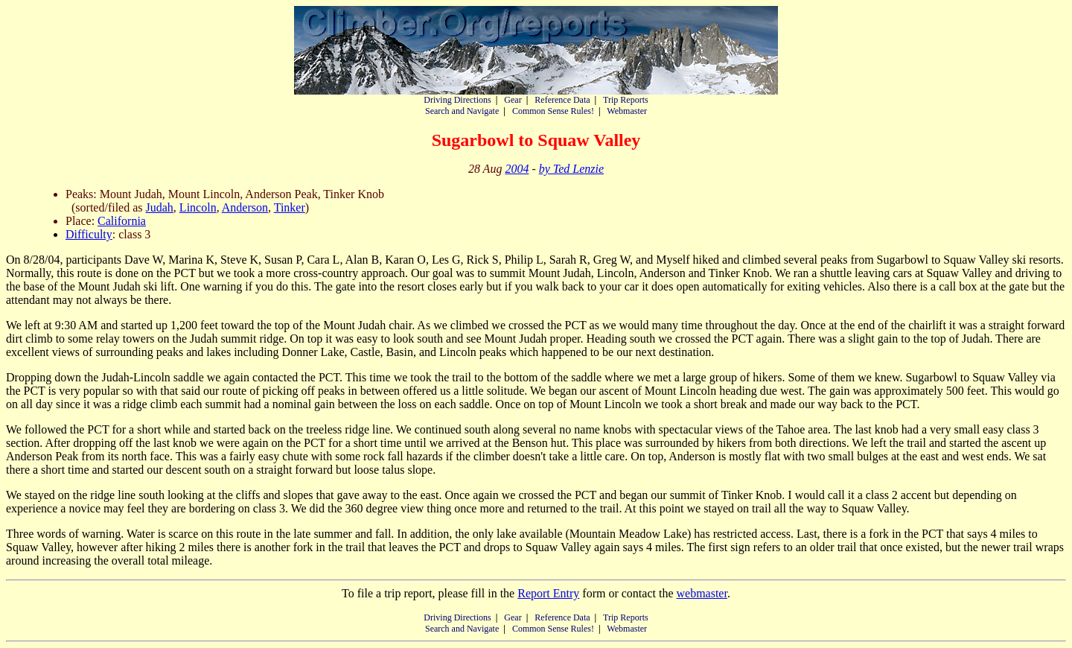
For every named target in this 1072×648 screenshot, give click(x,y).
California (122, 221)
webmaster (701, 593)
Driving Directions (457, 100)
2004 (517, 168)
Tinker (289, 207)
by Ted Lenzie (571, 168)
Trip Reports (625, 100)
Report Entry (548, 593)
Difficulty (89, 234)
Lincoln (198, 207)
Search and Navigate (462, 111)
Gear (512, 100)
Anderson (245, 207)
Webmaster (627, 111)
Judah (159, 207)
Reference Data (562, 100)
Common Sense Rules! (553, 111)
